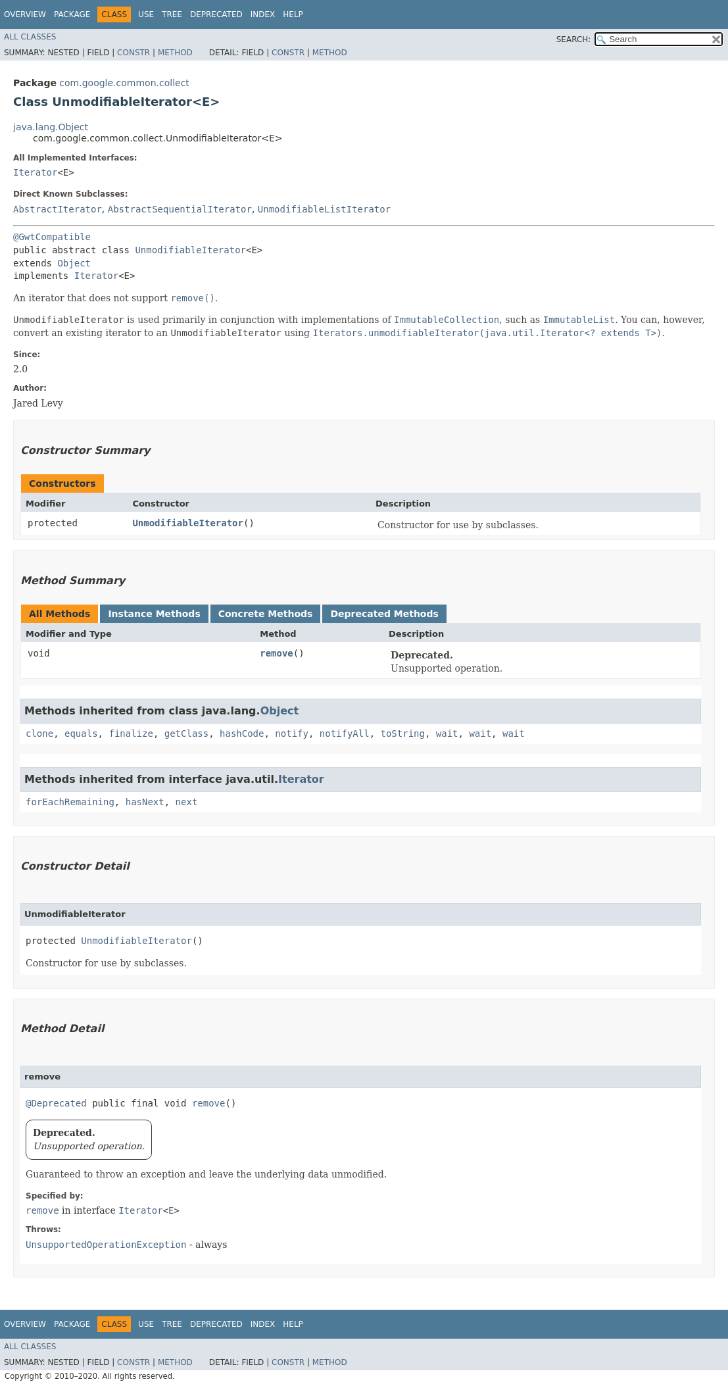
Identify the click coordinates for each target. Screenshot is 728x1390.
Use (146, 14)
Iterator (35, 172)
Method (175, 52)
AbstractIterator (57, 209)
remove (276, 653)
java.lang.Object (50, 127)
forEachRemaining (70, 802)
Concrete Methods (265, 613)
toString (403, 733)
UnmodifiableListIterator (324, 209)
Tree (172, 14)
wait (447, 733)
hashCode (242, 733)
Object (74, 263)
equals (81, 733)
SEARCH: (573, 39)
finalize (131, 733)
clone (39, 733)
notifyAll (345, 733)
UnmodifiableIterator (190, 250)
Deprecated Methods (384, 613)
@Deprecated (56, 1103)
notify (291, 733)
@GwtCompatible (52, 237)
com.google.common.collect (124, 83)
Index (263, 14)
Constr (133, 52)
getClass (186, 733)
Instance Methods (154, 613)
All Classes (30, 36)
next (187, 802)
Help (293, 14)
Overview (25, 14)
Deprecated (216, 14)
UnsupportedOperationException (106, 1244)
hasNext (145, 802)
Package (72, 14)
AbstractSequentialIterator (180, 209)
